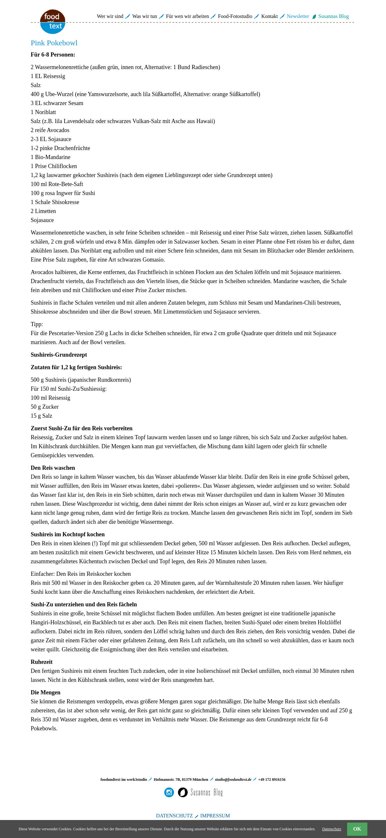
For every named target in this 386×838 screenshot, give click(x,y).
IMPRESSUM (215, 815)
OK (357, 829)
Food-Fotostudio (235, 16)
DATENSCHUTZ (174, 815)
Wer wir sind (110, 16)
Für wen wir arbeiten (187, 16)
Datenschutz (331, 829)
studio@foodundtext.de (233, 779)
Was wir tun (144, 16)
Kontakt (269, 16)
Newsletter (298, 16)
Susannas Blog (334, 16)
